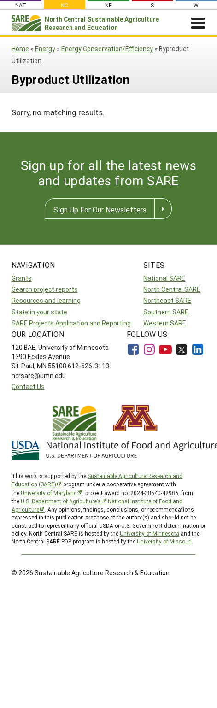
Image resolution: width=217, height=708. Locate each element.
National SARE (164, 278)
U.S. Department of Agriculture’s (61, 501)
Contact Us (28, 386)
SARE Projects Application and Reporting (71, 323)
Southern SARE (165, 311)
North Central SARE (171, 289)
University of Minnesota (149, 533)
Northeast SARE (167, 300)
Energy (45, 48)
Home (20, 48)
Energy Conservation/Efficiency (107, 48)
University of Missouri (164, 541)
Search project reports (45, 289)
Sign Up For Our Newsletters (100, 209)
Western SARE (164, 323)
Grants (22, 278)
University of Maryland (49, 492)
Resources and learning (46, 300)
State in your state (39, 311)
